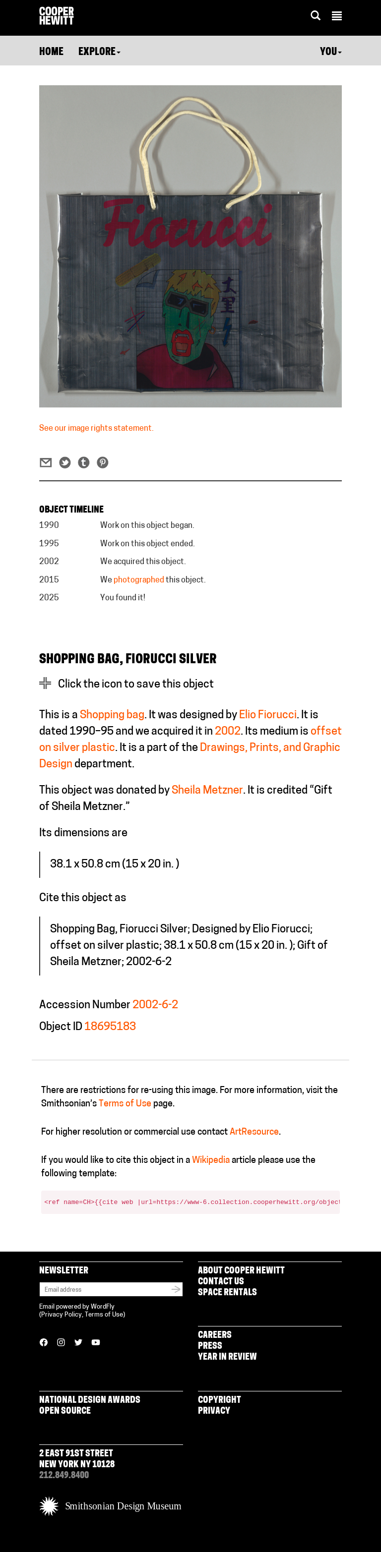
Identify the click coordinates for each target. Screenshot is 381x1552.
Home (51, 52)
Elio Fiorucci (268, 715)
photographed (139, 580)
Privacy (214, 1411)
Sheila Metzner (207, 791)
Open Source (65, 1411)
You (331, 52)
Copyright (219, 1400)
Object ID (60, 1027)
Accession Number (84, 1005)
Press (210, 1346)
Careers (215, 1335)
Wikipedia (211, 1160)
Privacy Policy (61, 1315)
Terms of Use (125, 1104)
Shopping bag (112, 715)
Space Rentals (227, 1293)
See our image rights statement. (96, 429)
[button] (337, 17)
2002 (228, 732)
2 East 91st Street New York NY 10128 (77, 1459)
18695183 (110, 1027)
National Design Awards (89, 1400)
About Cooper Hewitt (241, 1271)
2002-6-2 (155, 1005)
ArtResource (254, 1132)
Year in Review (227, 1357)
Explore (99, 52)
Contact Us (221, 1282)
